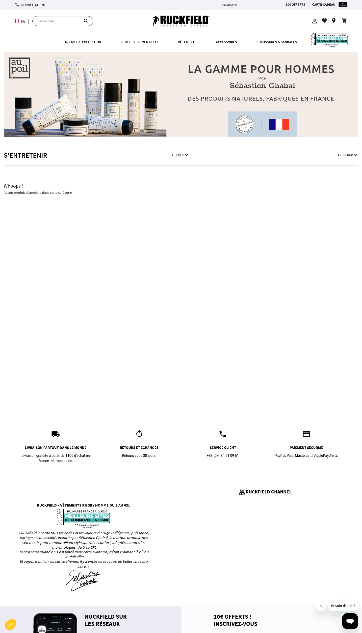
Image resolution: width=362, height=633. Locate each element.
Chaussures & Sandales (277, 42)
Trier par (347, 155)
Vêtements (187, 42)
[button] (10, 625)
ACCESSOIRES (226, 42)
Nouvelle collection (83, 42)
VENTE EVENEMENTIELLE (140, 42)
